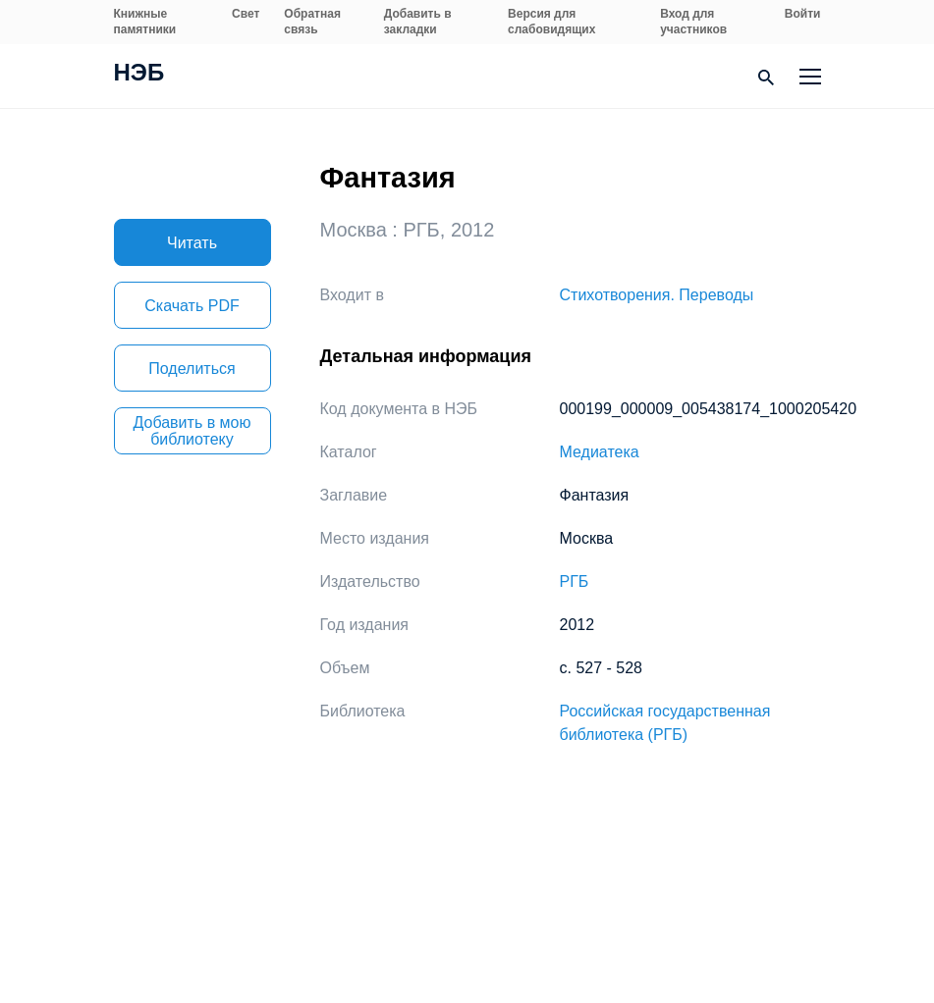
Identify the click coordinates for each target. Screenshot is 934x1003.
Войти (803, 14)
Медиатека (599, 452)
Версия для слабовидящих (551, 21)
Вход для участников (693, 21)
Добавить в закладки (418, 21)
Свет (245, 14)
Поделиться (191, 368)
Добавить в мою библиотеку (192, 431)
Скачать (191, 305)
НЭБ (139, 74)
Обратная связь (312, 21)
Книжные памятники (145, 21)
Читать (192, 243)
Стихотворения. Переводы (657, 295)
